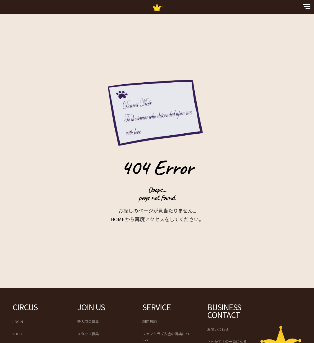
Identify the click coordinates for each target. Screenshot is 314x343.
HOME (117, 219)
